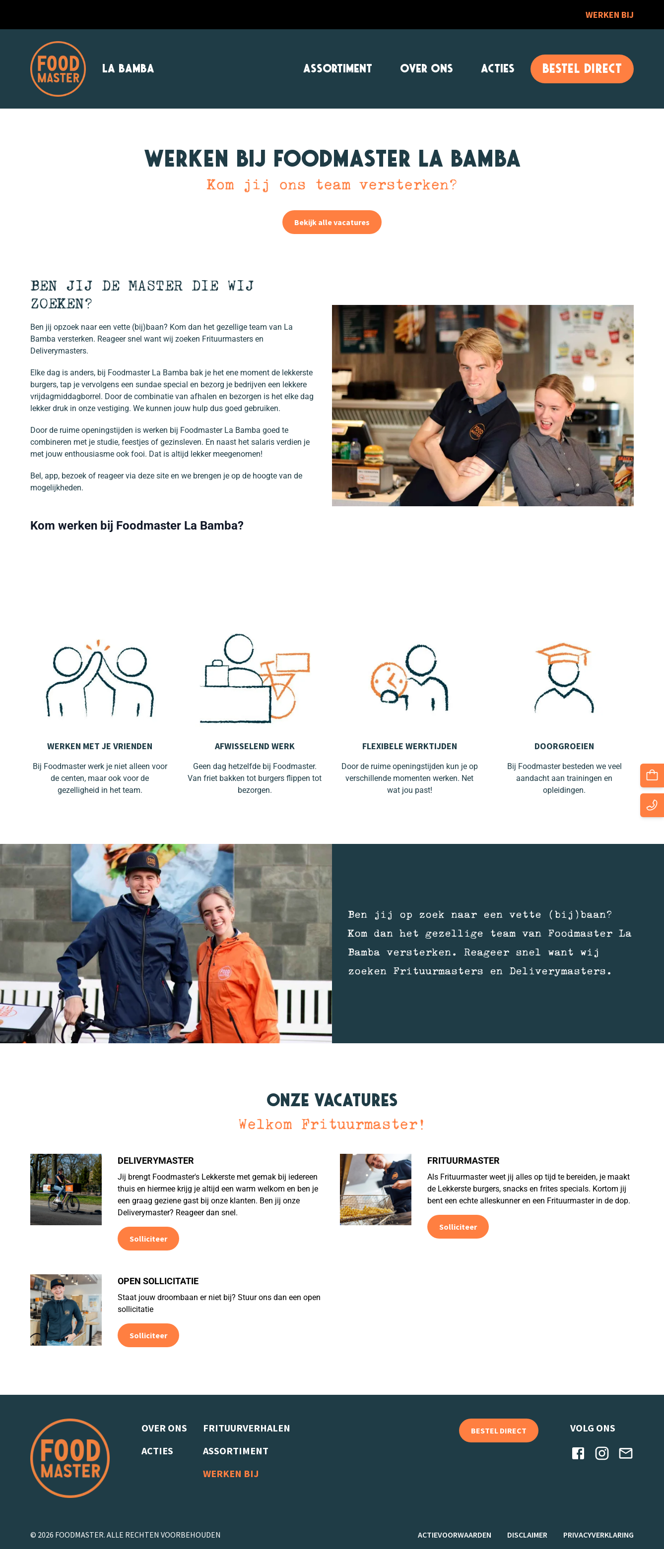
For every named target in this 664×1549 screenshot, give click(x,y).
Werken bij (610, 14)
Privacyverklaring (598, 1535)
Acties (498, 68)
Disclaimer (527, 1535)
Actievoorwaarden (454, 1535)
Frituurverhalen (246, 1428)
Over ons (426, 68)
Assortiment (337, 68)
